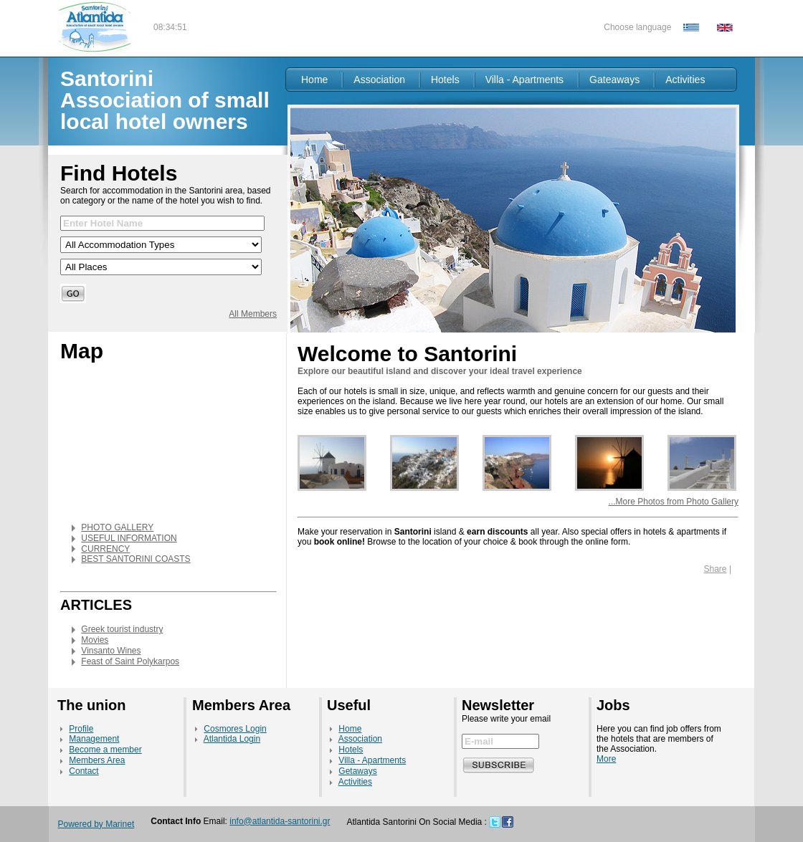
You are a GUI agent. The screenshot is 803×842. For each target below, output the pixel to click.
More (606, 759)
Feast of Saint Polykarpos (130, 661)
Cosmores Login (235, 729)
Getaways (357, 771)
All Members (253, 314)
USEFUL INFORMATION (128, 538)
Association (379, 79)
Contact (83, 771)
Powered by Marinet (96, 824)
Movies (94, 640)
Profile (81, 729)
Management (94, 739)
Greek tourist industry (122, 629)
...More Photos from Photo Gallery (673, 502)
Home (314, 79)
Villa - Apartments (524, 79)
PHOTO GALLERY (117, 527)
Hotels (445, 79)
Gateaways (614, 79)
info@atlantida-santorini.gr (279, 821)
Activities (685, 79)
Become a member (105, 750)
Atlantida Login (232, 739)
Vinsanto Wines (111, 651)
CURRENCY (105, 549)
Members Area (97, 760)
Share (715, 569)
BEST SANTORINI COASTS (135, 559)
